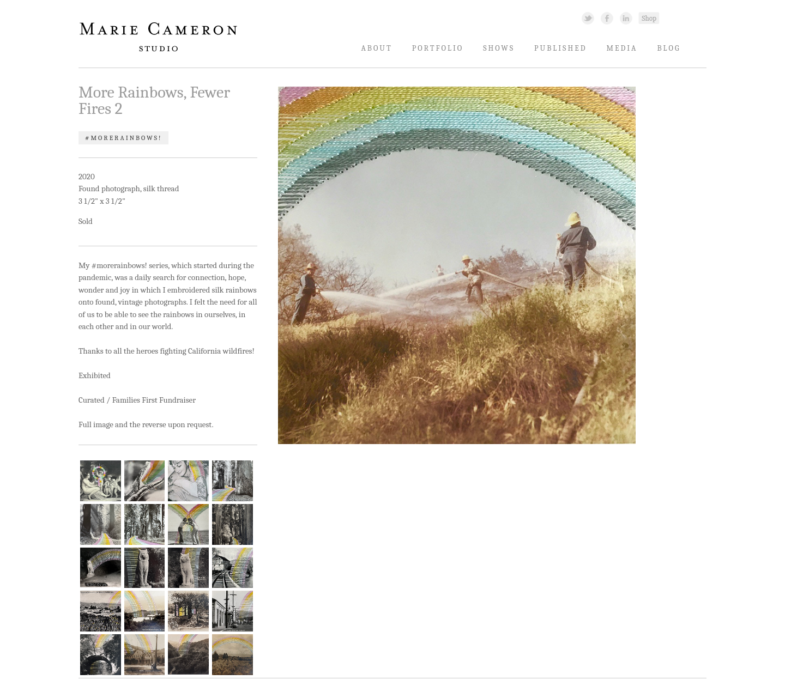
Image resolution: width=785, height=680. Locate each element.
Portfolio (438, 48)
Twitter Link (588, 18)
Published (560, 48)
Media (622, 48)
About (376, 48)
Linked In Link (625, 18)
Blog (668, 48)
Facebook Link (607, 18)
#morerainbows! (123, 138)
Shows (499, 48)
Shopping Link (649, 18)
